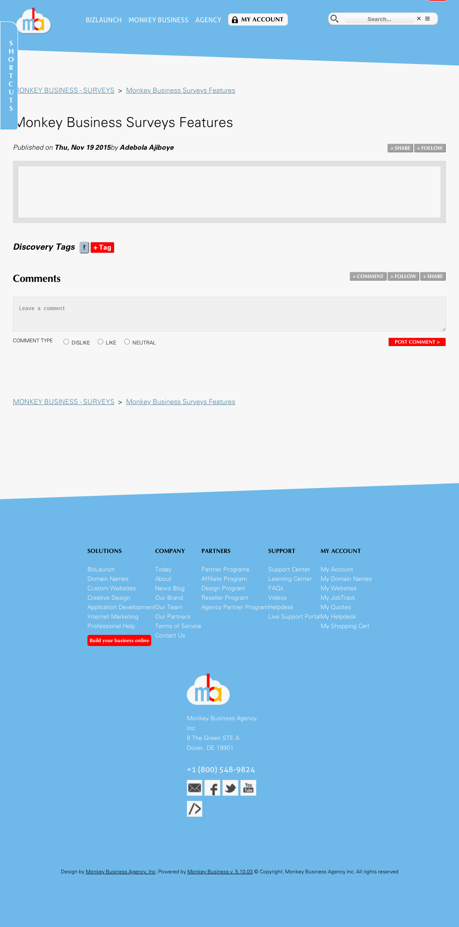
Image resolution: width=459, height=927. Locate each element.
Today (163, 569)
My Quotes (336, 607)
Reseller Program (224, 597)
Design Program (223, 588)
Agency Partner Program (234, 607)
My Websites (339, 588)
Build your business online (119, 640)
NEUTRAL (144, 343)
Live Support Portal (294, 616)
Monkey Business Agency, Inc (121, 872)
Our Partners (172, 616)
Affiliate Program (224, 579)
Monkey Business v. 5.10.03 (220, 872)
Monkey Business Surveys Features (180, 90)
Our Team (168, 607)
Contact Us (170, 635)
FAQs (275, 588)
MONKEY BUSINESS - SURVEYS (63, 90)
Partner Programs (225, 569)
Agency (208, 20)
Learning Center (290, 579)
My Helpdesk (338, 616)
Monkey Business (159, 20)
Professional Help (111, 626)
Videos (277, 597)
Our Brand (169, 597)
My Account (262, 19)
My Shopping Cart (345, 626)
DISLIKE (81, 343)
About (163, 579)
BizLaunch (104, 20)
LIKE (111, 343)
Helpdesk (281, 607)
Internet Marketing (112, 616)
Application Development (121, 607)
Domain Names (108, 579)
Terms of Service (178, 626)
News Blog (170, 588)
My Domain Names (346, 579)
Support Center (289, 569)
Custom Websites (111, 588)
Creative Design (108, 597)
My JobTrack (338, 597)
